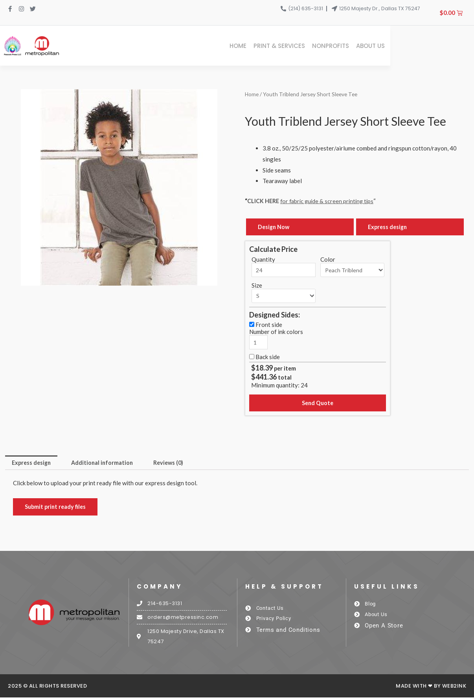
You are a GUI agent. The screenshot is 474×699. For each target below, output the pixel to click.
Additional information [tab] (106, 462)
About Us (453, 45)
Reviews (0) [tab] (175, 462)
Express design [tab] (32, 462)
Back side (267, 356)
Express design (388, 225)
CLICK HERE (264, 199)
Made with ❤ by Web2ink (431, 687)
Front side (268, 323)
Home (320, 45)
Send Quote (317, 402)
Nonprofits (413, 45)
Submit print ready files (56, 507)
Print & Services (362, 45)
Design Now (274, 225)
